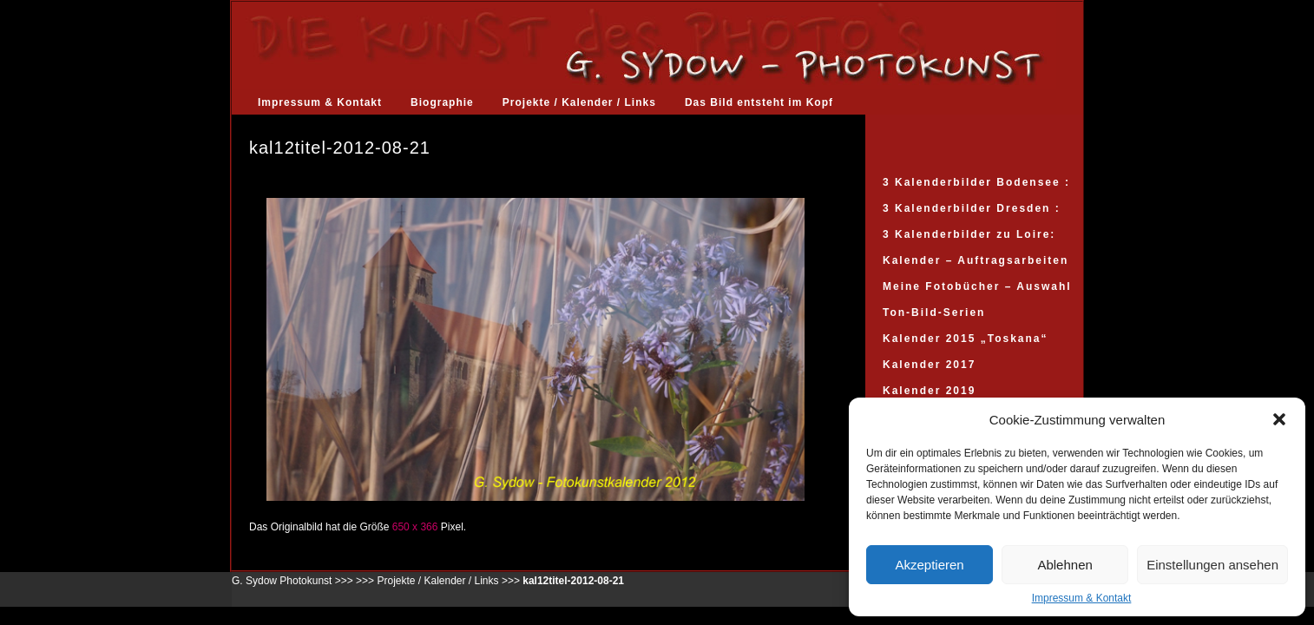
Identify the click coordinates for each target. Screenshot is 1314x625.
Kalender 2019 (929, 391)
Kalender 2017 (929, 365)
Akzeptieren (929, 564)
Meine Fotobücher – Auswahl (977, 286)
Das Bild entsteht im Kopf (759, 102)
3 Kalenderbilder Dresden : (972, 208)
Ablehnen (1064, 564)
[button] (1279, 419)
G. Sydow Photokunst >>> (292, 581)
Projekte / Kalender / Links (579, 102)
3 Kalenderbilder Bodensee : (976, 182)
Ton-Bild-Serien (934, 312)
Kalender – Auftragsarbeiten (975, 260)
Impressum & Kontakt (1082, 598)
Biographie (442, 102)
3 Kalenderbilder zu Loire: (969, 234)
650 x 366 (415, 527)
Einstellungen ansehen (1212, 564)
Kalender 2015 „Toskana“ (965, 338)
